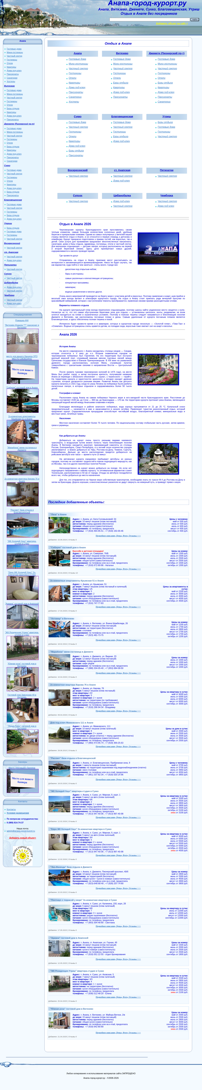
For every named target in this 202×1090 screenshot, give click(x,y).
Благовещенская (122, 116)
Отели (10, 63)
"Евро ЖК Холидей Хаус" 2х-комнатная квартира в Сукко (22, 573)
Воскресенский (78, 170)
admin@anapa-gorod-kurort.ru (21, 831)
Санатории (12, 78)
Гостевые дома (14, 49)
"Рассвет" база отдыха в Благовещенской (22, 511)
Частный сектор (14, 56)
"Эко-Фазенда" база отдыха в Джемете (71, 867)
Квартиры (11, 67)
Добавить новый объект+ (22, 838)
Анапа (78, 53)
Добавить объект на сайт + (172, 23)
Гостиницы (12, 59)
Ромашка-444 (22, 320)
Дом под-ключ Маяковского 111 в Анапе (71, 722)
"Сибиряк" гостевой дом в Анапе (22, 387)
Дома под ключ (14, 303)
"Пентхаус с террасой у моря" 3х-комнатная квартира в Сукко (83, 900)
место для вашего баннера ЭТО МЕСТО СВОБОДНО (21, 357)
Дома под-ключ (14, 70)
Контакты (11, 809)
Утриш (167, 116)
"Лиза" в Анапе (58, 514)
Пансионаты (13, 74)
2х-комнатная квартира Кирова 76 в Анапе (22, 480)
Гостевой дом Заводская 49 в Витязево (22, 696)
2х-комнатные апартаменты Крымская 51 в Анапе (21, 417)
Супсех (77, 195)
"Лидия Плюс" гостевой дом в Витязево (21, 727)
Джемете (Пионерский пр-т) (166, 53)
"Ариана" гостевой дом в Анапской (22, 603)
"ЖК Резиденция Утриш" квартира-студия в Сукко (22, 633)
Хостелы (11, 81)
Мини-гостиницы (15, 52)
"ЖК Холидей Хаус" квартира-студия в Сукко (21, 542)
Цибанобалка (122, 195)
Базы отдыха (13, 108)
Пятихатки (166, 170)
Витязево (122, 53)
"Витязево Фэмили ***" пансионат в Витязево (22, 326)
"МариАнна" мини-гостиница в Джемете (21, 448)
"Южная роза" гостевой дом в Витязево (21, 664)
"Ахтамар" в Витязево (62, 618)
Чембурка (166, 195)
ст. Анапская (122, 170)
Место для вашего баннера (22, 767)
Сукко (77, 116)
